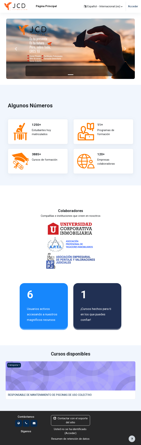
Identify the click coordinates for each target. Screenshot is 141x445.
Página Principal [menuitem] (46, 6)
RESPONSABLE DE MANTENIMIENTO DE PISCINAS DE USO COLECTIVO (50, 395)
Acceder (133, 6)
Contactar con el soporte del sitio (70, 420)
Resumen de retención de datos (70, 438)
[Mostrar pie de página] (132, 439)
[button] (103, 6)
